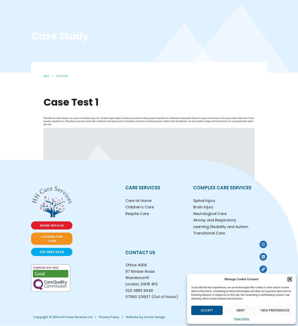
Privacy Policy (241, 319)
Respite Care (137, 213)
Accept (207, 310)
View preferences (275, 310)
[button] (290, 279)
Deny (241, 310)
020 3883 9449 (139, 290)
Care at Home (138, 200)
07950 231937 (137, 296)
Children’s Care (139, 207)
